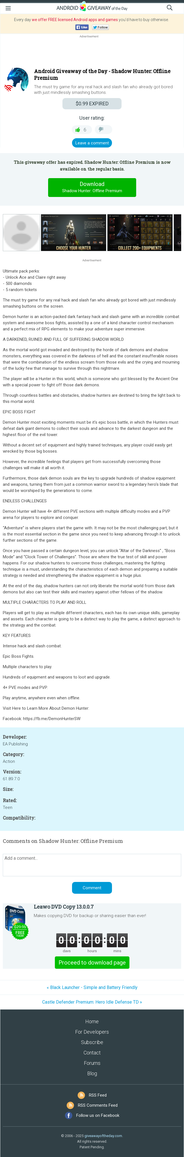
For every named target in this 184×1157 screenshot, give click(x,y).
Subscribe (92, 1042)
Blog (92, 1073)
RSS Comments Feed (98, 1105)
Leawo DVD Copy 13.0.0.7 (64, 906)
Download (92, 187)
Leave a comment (92, 143)
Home (92, 1021)
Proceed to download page (92, 962)
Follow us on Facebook (97, 1115)
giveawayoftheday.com (103, 1136)
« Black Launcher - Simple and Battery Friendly (92, 987)
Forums (92, 1063)
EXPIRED (92, 103)
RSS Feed (98, 1095)
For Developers (92, 1032)
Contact (92, 1053)
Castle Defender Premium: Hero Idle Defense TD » (92, 1002)
